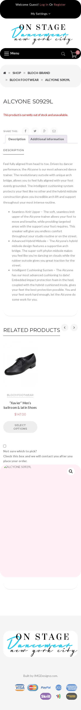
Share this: (10, 131)
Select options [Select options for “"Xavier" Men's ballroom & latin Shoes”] (20, 426)
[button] (71, 471)
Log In (44, 4)
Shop (17, 73)
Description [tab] (16, 139)
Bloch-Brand (39, 73)
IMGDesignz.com (45, 676)
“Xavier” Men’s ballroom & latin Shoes (20, 405)
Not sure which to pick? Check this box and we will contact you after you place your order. (38, 456)
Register (59, 4)
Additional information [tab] (47, 139)
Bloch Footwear (24, 80)
